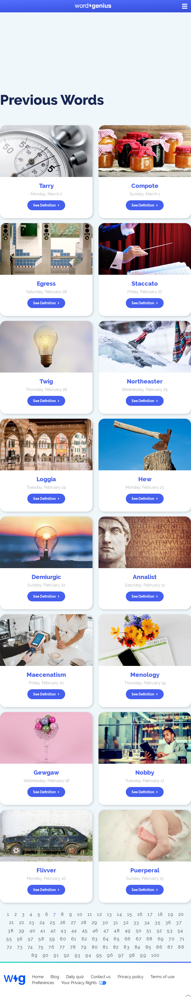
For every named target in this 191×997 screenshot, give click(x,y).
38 (11, 930)
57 (31, 938)
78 (73, 947)
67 (139, 938)
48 (117, 930)
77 (62, 947)
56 (20, 938)
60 (63, 938)
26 (63, 922)
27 (73, 922)
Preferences (43, 982)
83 (127, 947)
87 (170, 947)
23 (32, 922)
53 (170, 930)
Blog (54, 976)
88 (181, 947)
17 (150, 914)
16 (140, 914)
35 (157, 922)
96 (110, 955)
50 (139, 930)
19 (170, 914)
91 (56, 955)
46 (95, 930)
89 (34, 955)
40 (33, 930)
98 (132, 955)
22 (21, 922)
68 (149, 938)
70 (172, 938)
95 (99, 955)
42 (53, 930)
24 (42, 922)
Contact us (101, 976)
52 (159, 930)
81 (105, 947)
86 (159, 947)
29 (94, 922)
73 (20, 947)
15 (129, 914)
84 (138, 947)
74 (30, 947)
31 (115, 922)
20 (181, 914)
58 (41, 938)
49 (128, 930)
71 (182, 938)
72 (9, 947)
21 (11, 922)
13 (109, 914)
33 (136, 922)
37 (179, 922)
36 (168, 922)
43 (63, 930)
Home (38, 976)
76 (51, 947)
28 (84, 922)
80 (95, 947)
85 (148, 947)
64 (106, 938)
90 (46, 955)
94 (88, 955)
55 (9, 938)
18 (160, 914)
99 (143, 955)
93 (78, 955)
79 (84, 947)
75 (41, 947)
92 (67, 955)
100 (155, 955)
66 (128, 938)
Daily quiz (75, 976)
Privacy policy (130, 976)
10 (80, 914)
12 (99, 914)
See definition (46, 205)
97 (121, 955)
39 (22, 930)
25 (52, 922)
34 (147, 922)
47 (106, 930)
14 (119, 914)
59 (52, 938)
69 (161, 938)
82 (116, 947)
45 (85, 930)
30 (105, 922)
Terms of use (162, 976)
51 (149, 930)
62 (84, 938)
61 (74, 938)
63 (95, 938)
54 (180, 930)
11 (90, 914)
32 (126, 922)
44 (74, 930)
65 (117, 938)
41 (43, 930)
